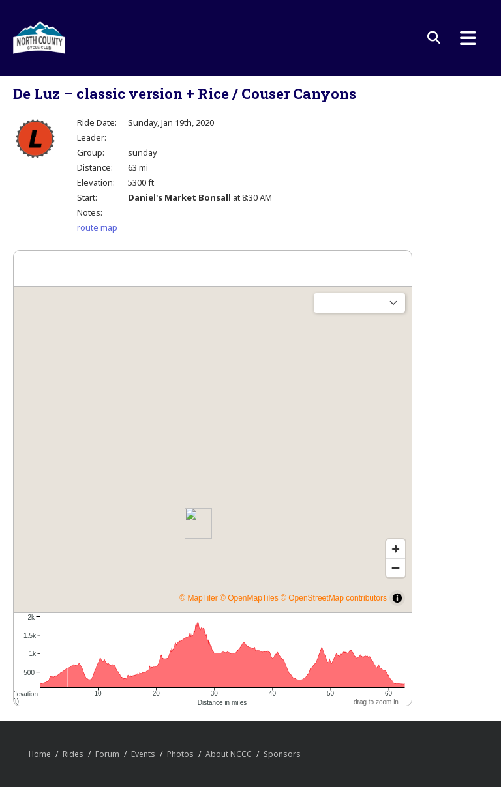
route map (97, 227)
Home (40, 754)
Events (143, 754)
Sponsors (282, 754)
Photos (180, 754)
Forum (107, 754)
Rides (73, 754)
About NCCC (228, 754)
